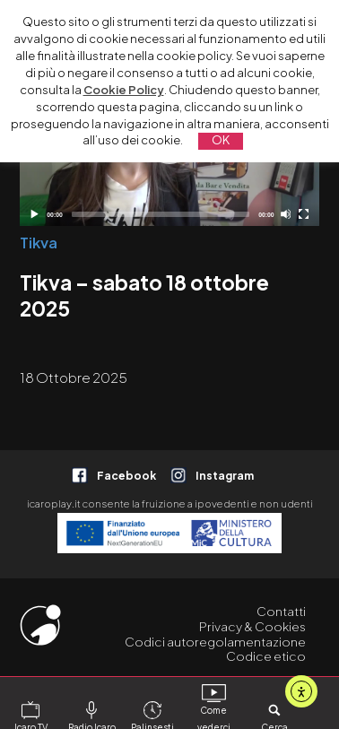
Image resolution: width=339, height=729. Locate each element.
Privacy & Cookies (252, 626)
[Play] (34, 214)
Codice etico (266, 656)
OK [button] (221, 140)
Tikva (38, 242)
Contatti (281, 611)
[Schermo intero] (304, 214)
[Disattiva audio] (286, 214)
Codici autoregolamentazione (215, 641)
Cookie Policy (123, 89)
